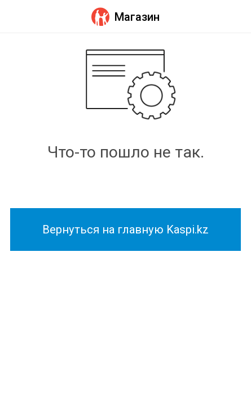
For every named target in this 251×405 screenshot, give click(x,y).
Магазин (125, 17)
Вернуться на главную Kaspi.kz (125, 229)
